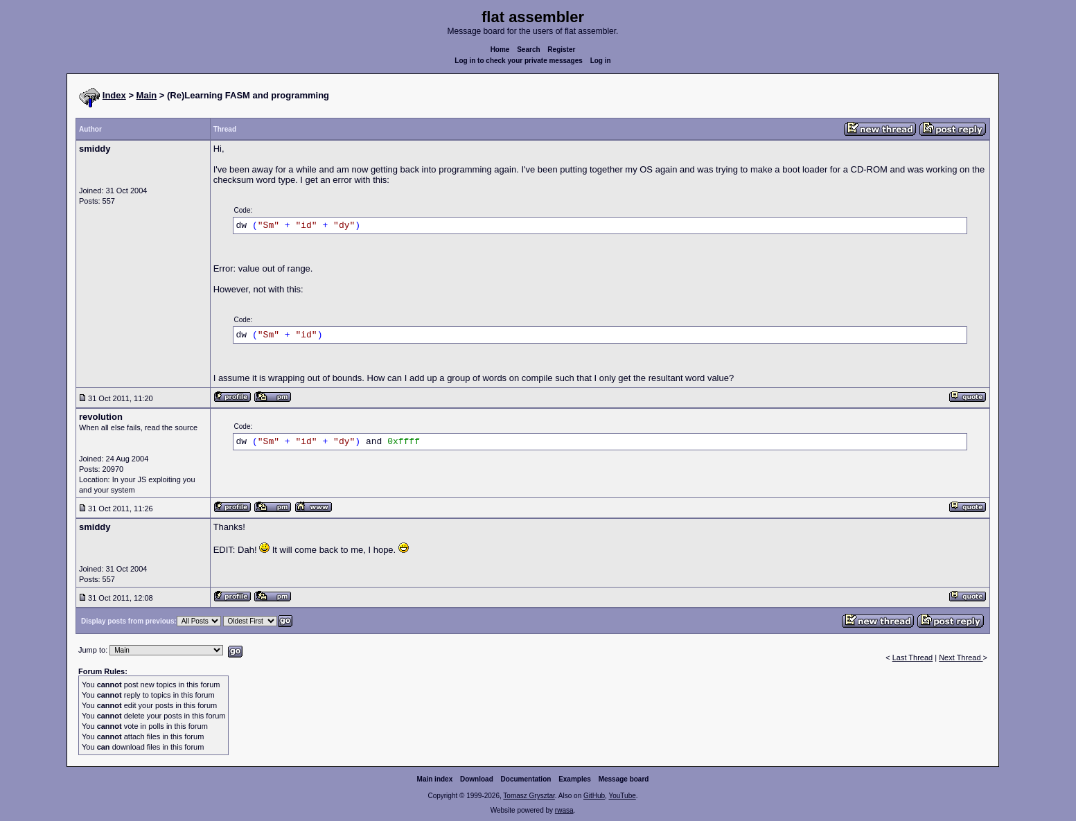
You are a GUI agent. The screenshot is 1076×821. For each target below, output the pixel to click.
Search (528, 49)
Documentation (526, 779)
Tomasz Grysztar (528, 796)
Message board (624, 779)
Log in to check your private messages (519, 60)
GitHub (594, 796)
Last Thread (912, 657)
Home (500, 49)
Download (476, 779)
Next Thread (960, 657)
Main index (435, 779)
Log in (600, 60)
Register (561, 49)
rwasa (564, 810)
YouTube (621, 796)
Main (146, 95)
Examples (574, 779)
